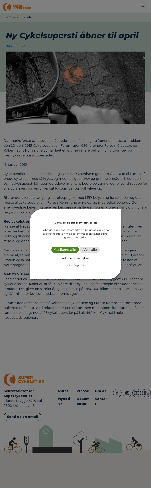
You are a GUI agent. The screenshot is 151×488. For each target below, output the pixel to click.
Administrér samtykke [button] (75, 257)
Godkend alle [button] (65, 250)
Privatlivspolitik (75, 265)
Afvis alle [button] (89, 250)
